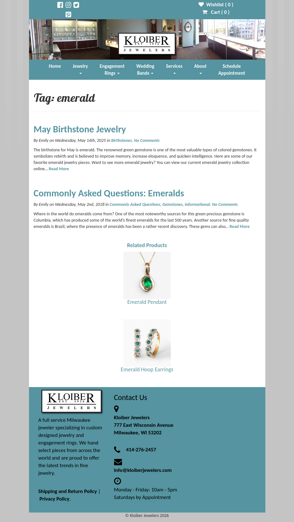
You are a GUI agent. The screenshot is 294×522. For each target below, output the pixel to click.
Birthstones (121, 140)
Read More (59, 168)
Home (55, 66)
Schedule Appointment (231, 69)
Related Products (147, 245)
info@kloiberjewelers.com (143, 470)
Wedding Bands (145, 69)
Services (174, 68)
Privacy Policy (54, 499)
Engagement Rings (112, 69)
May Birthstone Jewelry (80, 129)
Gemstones (172, 204)
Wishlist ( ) (216, 4)
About (200, 68)
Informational (197, 204)
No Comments (146, 140)
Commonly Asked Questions (135, 204)
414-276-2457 (141, 449)
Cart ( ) (216, 12)
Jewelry (80, 68)
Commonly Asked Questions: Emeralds (109, 193)
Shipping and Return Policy (67, 491)
